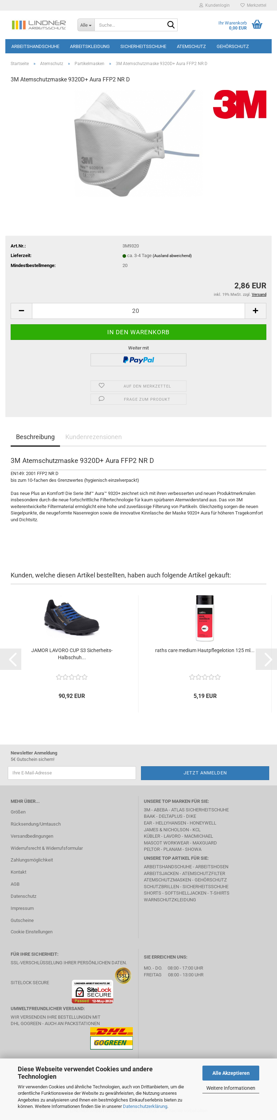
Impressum (22, 908)
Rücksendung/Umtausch (36, 824)
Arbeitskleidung (90, 46)
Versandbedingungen (32, 836)
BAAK (149, 816)
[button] (21, 311)
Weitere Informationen (230, 1088)
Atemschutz (191, 46)
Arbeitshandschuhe (35, 46)
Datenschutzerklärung (145, 1106)
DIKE (191, 816)
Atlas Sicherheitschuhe (200, 809)
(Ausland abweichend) (172, 256)
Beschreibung (35, 437)
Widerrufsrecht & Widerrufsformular (47, 848)
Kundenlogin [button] (214, 5)
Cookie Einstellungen (32, 931)
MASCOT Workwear (166, 843)
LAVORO (172, 836)
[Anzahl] (138, 311)
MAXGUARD (204, 843)
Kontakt (18, 872)
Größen (18, 812)
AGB (15, 884)
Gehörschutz (233, 46)
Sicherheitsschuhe (143, 46)
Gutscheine (22, 920)
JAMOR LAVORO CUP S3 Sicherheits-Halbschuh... (72, 653)
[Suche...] (85, 24)
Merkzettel (253, 5)
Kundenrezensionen (93, 437)
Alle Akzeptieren (231, 1073)
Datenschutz (23, 896)
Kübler (152, 836)
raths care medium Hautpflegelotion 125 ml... (205, 650)
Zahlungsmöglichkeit (32, 860)
